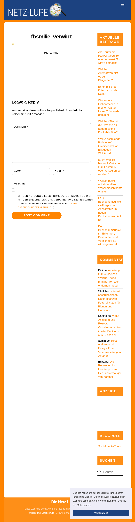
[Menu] (122, 4)
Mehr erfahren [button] (84, 505)
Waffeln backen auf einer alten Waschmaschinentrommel (110, 186)
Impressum (34, 513)
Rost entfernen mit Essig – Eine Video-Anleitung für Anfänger (110, 348)
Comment (21, 126)
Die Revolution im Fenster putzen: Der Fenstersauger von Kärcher (109, 369)
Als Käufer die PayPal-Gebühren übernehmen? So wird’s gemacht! (109, 57)
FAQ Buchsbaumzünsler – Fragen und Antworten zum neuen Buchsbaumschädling (110, 209)
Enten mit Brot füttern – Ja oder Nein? (108, 90)
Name (18, 171)
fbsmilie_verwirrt (51, 36)
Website (19, 183)
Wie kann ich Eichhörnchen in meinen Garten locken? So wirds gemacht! (108, 107)
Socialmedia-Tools (109, 446)
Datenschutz (47, 513)
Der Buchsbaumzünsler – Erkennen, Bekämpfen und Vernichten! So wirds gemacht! (109, 235)
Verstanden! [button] (101, 513)
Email (59, 171)
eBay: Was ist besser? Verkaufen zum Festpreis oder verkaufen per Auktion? (110, 167)
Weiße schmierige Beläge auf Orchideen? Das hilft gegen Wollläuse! (109, 146)
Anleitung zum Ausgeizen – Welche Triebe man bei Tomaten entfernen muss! (109, 278)
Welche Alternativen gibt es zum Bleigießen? (108, 75)
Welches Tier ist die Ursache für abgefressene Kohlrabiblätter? (108, 127)
